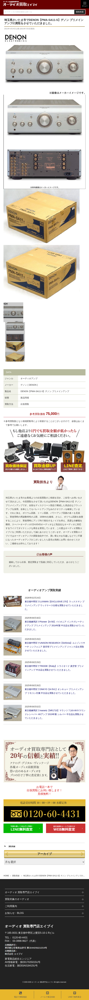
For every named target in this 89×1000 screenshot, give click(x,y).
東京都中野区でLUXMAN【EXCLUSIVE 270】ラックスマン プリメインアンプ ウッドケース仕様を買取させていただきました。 (54, 605)
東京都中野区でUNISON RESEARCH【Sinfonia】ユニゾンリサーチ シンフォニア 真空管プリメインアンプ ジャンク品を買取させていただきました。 (55, 647)
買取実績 (15, 876)
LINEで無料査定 (74, 994)
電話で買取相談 (20, 995)
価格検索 (80, 12)
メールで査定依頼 (47, 994)
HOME (6, 876)
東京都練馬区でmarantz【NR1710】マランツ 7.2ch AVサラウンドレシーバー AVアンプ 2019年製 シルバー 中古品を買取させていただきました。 (55, 714)
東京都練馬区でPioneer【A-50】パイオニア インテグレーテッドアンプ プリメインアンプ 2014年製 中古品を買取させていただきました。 (54, 625)
